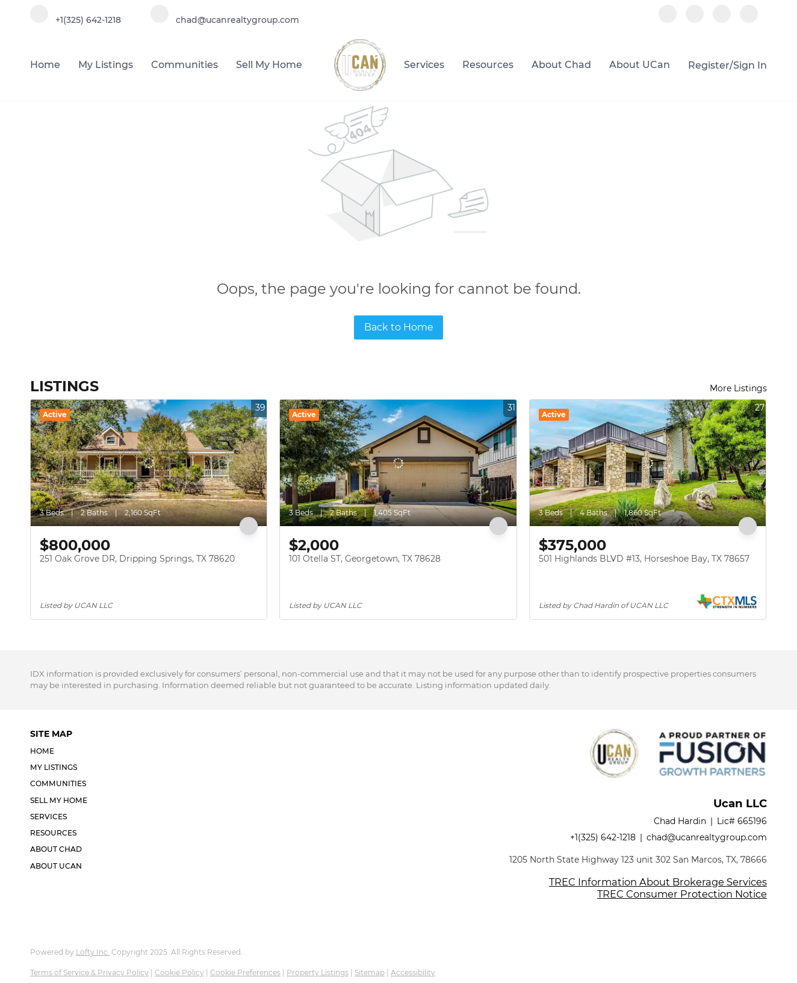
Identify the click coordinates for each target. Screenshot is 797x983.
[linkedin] (695, 19)
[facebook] (668, 19)
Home (45, 64)
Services (424, 64)
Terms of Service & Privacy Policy (89, 972)
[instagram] (722, 19)
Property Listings (318, 972)
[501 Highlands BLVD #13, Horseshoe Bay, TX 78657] (648, 463)
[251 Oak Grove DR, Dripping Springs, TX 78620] (149, 463)
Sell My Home (269, 64)
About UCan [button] (639, 64)
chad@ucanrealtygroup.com (707, 837)
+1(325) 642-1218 (603, 837)
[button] (62, 751)
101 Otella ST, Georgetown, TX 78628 (365, 558)
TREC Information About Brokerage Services (658, 882)
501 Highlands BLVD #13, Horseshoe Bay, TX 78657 (644, 558)
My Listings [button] (105, 64)
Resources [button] (487, 64)
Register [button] (709, 65)
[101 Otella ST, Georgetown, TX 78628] (398, 463)
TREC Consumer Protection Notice (682, 894)
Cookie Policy (179, 972)
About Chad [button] (561, 64)
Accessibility (413, 972)
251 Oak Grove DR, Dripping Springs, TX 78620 (137, 558)
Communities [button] (184, 64)
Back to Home (398, 327)
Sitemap (370, 972)
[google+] (749, 19)
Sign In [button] (750, 65)
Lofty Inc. (93, 952)
